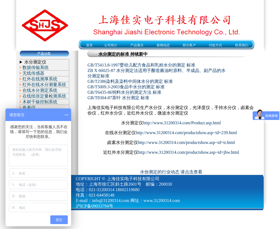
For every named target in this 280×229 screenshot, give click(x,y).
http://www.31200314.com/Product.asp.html (182, 122)
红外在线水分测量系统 (44, 84)
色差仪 (29, 107)
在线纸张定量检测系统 (44, 96)
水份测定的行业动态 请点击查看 (171, 172)
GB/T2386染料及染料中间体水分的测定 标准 (130, 81)
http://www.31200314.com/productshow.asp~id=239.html (186, 132)
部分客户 (189, 45)
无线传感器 (33, 73)
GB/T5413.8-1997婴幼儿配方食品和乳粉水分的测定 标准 (141, 65)
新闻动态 (163, 45)
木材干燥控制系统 (39, 102)
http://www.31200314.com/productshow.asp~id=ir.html (186, 142)
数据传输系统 (35, 67)
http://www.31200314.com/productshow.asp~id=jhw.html (188, 152)
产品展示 (137, 45)
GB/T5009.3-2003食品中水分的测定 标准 (126, 87)
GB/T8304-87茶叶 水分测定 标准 (118, 97)
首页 (88, 45)
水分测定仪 (35, 62)
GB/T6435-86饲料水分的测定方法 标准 (124, 92)
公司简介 (110, 45)
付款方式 (215, 45)
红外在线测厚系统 (39, 79)
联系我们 (241, 45)
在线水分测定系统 (39, 90)
